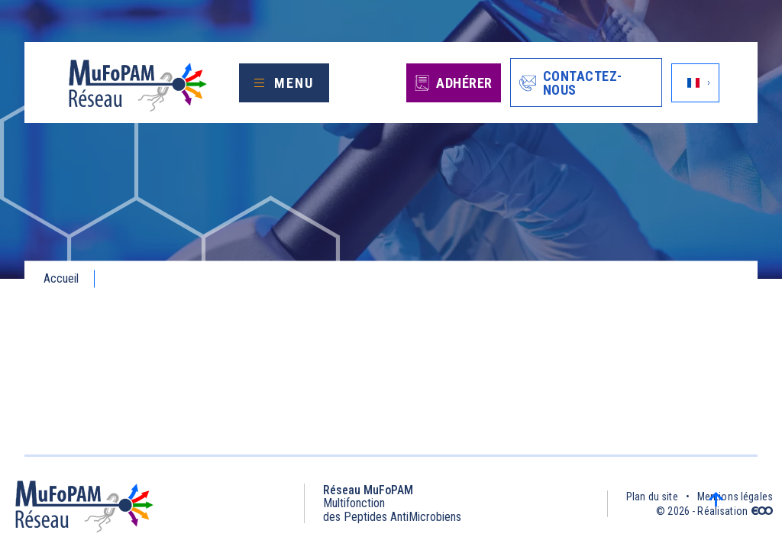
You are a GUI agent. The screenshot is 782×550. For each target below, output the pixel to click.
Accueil (61, 278)
